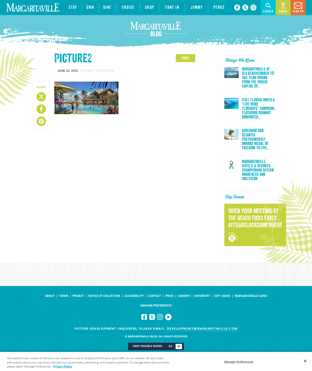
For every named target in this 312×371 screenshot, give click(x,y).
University (202, 296)
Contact (154, 296)
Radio (283, 7)
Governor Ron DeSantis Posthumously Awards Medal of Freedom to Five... (255, 139)
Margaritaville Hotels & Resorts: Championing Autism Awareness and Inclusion (258, 170)
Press (169, 296)
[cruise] (128, 7)
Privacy (78, 296)
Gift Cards (222, 296)
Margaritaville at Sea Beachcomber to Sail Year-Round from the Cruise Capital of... (258, 77)
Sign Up (298, 7)
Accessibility (134, 296)
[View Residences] (90, 7)
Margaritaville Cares (251, 296)
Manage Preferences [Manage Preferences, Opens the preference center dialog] (238, 363)
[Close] (305, 362)
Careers (184, 296)
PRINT (185, 58)
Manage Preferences (156, 305)
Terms (63, 296)
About (50, 296)
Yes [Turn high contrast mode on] (170, 346)
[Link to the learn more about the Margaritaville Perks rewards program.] (219, 7)
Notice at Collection (104, 296)
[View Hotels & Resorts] (73, 7)
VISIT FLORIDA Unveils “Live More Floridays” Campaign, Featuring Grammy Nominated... (258, 108)
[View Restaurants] (107, 7)
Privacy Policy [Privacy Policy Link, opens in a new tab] (62, 368)
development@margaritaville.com (202, 328)
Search (268, 7)
